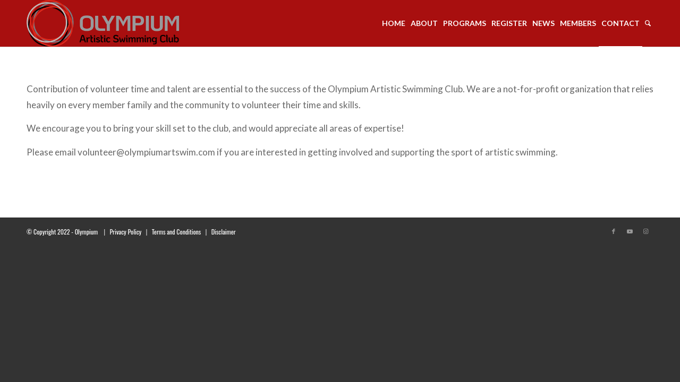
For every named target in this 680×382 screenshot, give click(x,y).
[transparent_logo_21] (103, 23)
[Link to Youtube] (630, 231)
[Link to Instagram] (645, 231)
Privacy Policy (125, 231)
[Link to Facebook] (614, 231)
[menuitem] (393, 23)
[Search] (647, 23)
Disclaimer (223, 231)
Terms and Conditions (176, 231)
